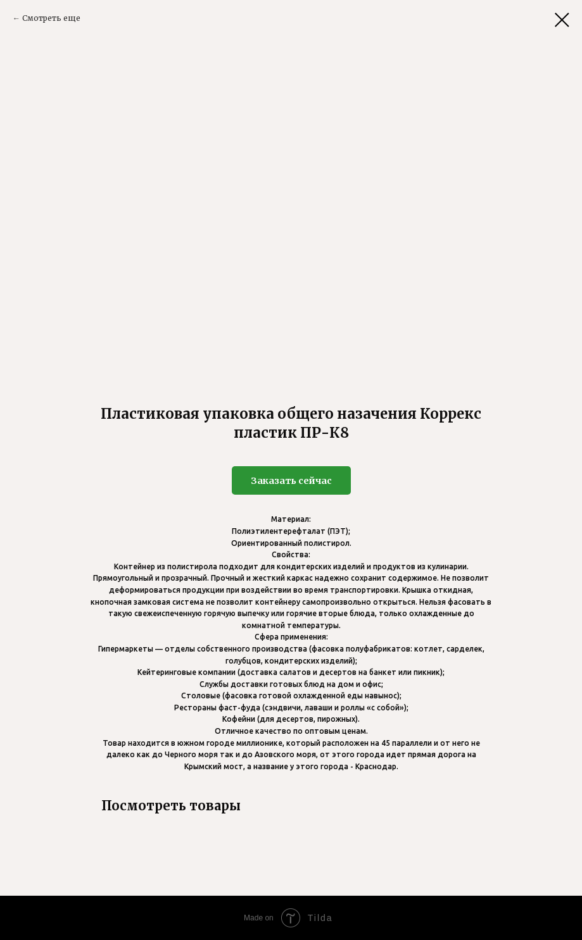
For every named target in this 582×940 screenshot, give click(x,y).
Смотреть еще (51, 18)
